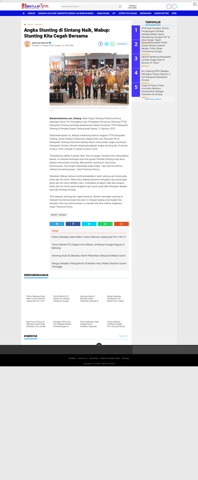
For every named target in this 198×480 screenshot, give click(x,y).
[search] (91, 6)
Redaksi (72, 358)
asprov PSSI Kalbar (128, 13)
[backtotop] (99, 345)
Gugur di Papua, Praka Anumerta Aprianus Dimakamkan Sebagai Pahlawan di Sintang (153, 90)
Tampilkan (123, 336)
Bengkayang (145, 13)
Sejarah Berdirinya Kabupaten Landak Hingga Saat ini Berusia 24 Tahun (156, 59)
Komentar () (122, 44)
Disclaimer (93, 358)
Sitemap (125, 358)
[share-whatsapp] (112, 44)
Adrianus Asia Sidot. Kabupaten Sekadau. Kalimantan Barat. (66, 13)
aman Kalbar (103, 13)
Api (114, 13)
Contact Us (82, 358)
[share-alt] (57, 224)
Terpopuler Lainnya (153, 99)
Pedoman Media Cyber (110, 358)
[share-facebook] (100, 44)
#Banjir (31, 13)
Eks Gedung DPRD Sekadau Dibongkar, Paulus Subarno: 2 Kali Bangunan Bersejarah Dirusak (156, 75)
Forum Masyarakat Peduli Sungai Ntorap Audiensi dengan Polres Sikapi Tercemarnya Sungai (154, 47)
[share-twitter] (106, 44)
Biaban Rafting (162, 13)
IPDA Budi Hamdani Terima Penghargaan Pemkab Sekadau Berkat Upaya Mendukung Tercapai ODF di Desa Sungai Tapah (156, 34)
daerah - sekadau (34, 24)
